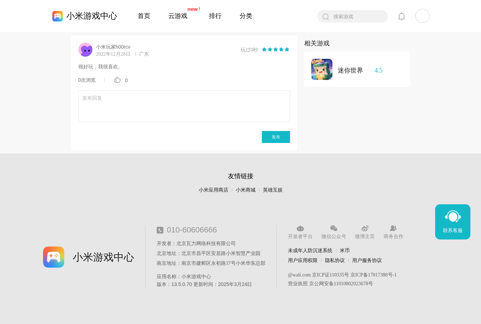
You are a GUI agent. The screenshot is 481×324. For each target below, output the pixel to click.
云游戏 (177, 15)
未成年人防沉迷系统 (310, 250)
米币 (345, 250)
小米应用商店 (213, 190)
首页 (144, 15)
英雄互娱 (273, 190)
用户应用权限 (303, 260)
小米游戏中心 (91, 15)
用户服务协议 (367, 260)
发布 (276, 137)
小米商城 (245, 190)
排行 (215, 15)
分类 (246, 15)
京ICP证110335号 (330, 275)
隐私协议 (335, 260)
